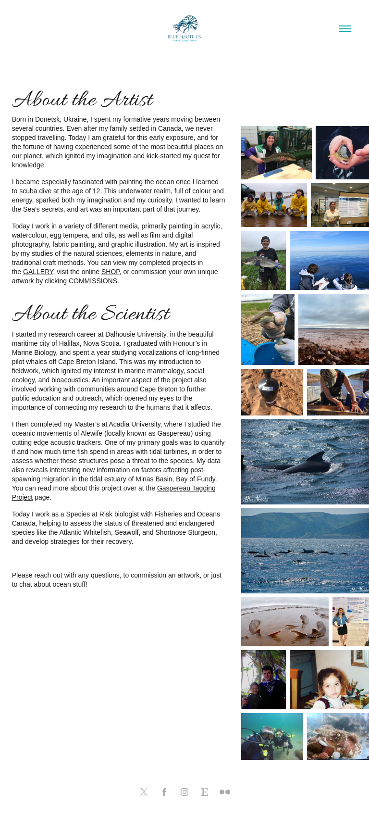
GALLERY (38, 272)
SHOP (110, 272)
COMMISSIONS (93, 281)
